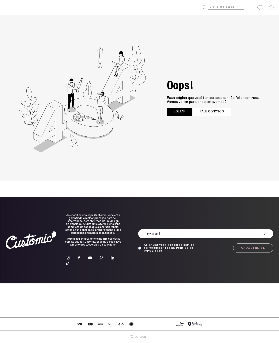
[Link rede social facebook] (79, 258)
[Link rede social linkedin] (112, 258)
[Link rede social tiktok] (68, 263)
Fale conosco (212, 111)
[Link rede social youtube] (90, 258)
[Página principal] (22, 7)
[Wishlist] (259, 7)
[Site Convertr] (139, 337)
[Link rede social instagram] (68, 258)
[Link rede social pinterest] (101, 258)
